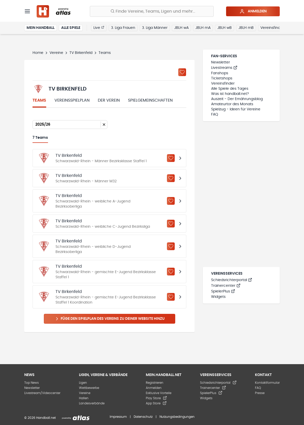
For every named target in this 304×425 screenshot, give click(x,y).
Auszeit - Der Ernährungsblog (237, 99)
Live (98, 27)
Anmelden (253, 11)
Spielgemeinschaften (150, 100)
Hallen (84, 398)
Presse (260, 393)
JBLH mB (246, 28)
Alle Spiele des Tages (229, 89)
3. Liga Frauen (123, 28)
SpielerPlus (223, 291)
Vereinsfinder (272, 28)
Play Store (156, 398)
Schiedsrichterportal (231, 280)
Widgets (218, 297)
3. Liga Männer (154, 28)
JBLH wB (224, 28)
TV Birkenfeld (80, 53)
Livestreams (224, 68)
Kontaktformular (267, 382)
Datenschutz (143, 416)
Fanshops (219, 73)
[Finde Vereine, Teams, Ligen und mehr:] (152, 11)
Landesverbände (92, 403)
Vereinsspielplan (72, 100)
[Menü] (27, 11)
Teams (39, 100)
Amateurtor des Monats (232, 104)
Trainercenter (226, 286)
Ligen (83, 382)
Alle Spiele (70, 28)
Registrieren (154, 382)
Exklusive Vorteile (158, 393)
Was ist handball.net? (230, 94)
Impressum (118, 416)
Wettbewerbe (89, 387)
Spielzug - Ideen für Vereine (235, 109)
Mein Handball (40, 28)
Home (38, 53)
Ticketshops (221, 78)
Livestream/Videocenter (42, 393)
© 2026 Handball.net (40, 417)
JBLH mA (203, 28)
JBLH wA (181, 28)
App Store (156, 403)
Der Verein (109, 100)
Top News (31, 382)
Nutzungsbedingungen (177, 416)
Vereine (56, 53)
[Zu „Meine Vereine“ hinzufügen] (182, 72)
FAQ (214, 114)
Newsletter (220, 62)
